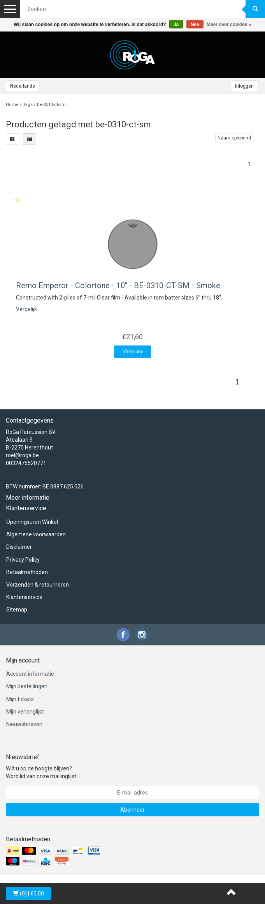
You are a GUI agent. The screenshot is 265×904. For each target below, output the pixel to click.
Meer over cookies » (229, 24)
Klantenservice (24, 597)
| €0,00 (28, 893)
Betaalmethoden (27, 572)
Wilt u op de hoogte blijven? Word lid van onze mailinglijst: (41, 772)
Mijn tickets (20, 699)
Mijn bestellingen (26, 686)
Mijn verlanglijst (25, 711)
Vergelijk (26, 309)
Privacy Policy (23, 560)
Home (12, 104)
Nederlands (22, 86)
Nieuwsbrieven (24, 724)
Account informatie (30, 674)
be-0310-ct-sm (51, 104)
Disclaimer (19, 547)
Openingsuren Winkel (32, 522)
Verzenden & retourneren (37, 585)
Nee (195, 24)
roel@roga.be (22, 455)
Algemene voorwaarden (36, 534)
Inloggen (244, 86)
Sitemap (16, 609)
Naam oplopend (234, 138)
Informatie (132, 351)
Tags (28, 104)
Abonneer (132, 810)
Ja (176, 24)
